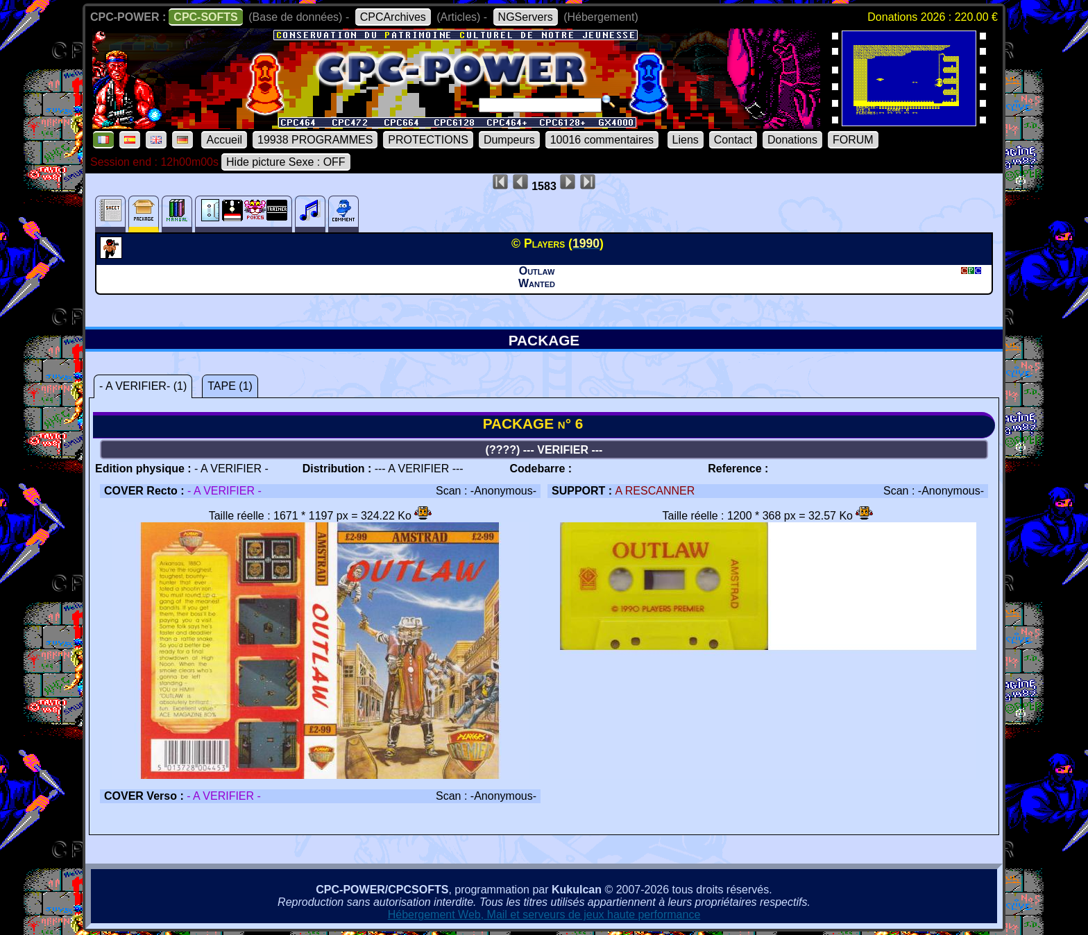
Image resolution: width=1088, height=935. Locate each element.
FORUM (853, 140)
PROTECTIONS (428, 140)
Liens (685, 140)
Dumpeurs (509, 140)
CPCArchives (393, 17)
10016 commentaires (602, 140)
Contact (733, 140)
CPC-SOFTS (205, 17)
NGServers (525, 17)
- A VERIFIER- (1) (143, 386)
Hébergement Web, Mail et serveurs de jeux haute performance (544, 914)
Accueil (224, 140)
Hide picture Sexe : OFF (286, 162)
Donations (792, 140)
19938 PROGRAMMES (315, 140)
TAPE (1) (230, 386)
